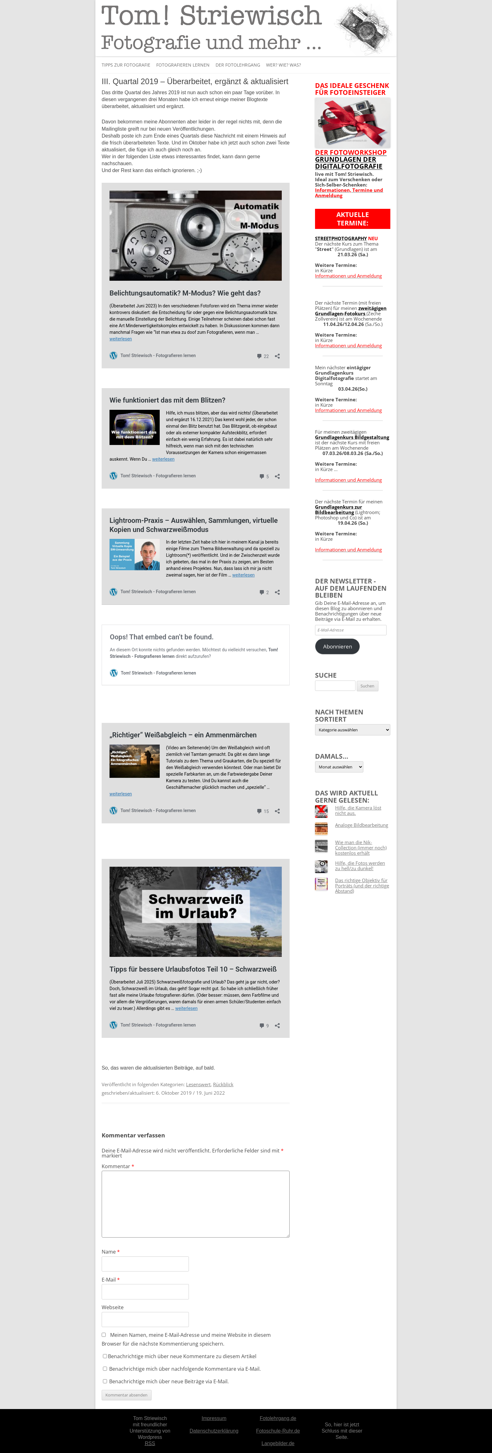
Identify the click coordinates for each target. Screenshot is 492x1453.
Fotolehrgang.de (278, 1418)
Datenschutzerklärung (214, 1431)
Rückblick (223, 1084)
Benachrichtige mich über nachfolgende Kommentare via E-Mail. (185, 1368)
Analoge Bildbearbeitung (361, 825)
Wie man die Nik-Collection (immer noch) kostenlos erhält (361, 847)
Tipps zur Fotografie (126, 65)
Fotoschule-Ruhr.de (278, 1431)
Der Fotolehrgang (238, 65)
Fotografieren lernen (183, 65)
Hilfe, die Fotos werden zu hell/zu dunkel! (360, 865)
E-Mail (111, 1279)
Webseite (113, 1307)
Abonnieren (337, 646)
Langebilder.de (278, 1443)
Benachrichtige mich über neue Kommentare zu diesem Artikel (179, 1356)
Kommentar (118, 1166)
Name (111, 1251)
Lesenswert (198, 1084)
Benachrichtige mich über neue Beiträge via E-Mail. (169, 1381)
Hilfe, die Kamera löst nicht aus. (358, 810)
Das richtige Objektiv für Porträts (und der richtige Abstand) (362, 885)
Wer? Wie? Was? (283, 65)
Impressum (213, 1418)
